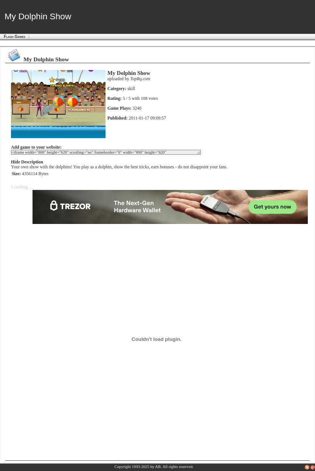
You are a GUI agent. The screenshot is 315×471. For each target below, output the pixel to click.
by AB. (155, 467)
